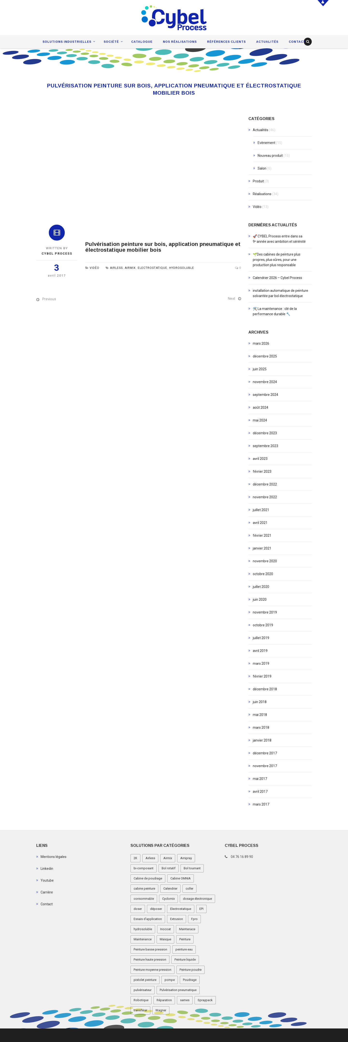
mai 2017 (260, 779)
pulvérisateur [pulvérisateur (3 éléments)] (143, 990)
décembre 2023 (265, 433)
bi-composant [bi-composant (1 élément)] (143, 868)
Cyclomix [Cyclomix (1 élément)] (168, 898)
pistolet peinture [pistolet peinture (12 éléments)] (145, 980)
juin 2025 (260, 369)
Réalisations (262, 194)
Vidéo (94, 268)
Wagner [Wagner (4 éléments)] (160, 1010)
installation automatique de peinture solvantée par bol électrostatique (280, 293)
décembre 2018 (265, 689)
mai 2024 (260, 420)
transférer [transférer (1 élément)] (140, 1010)
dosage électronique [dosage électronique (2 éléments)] (197, 898)
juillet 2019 (261, 638)
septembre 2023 (265, 446)
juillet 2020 (261, 587)
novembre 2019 (265, 612)
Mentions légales (53, 857)
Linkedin (47, 869)
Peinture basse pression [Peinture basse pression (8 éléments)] (150, 949)
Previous (49, 299)
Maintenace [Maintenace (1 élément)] (187, 929)
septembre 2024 (265, 395)
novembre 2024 (265, 382)
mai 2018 (260, 715)
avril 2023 (260, 459)
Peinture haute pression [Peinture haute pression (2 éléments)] (150, 959)
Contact (297, 41)
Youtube (47, 880)
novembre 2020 (265, 561)
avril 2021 (260, 523)
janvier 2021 (262, 548)
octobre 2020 (263, 574)
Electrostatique (152, 268)
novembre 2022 (265, 497)
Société (111, 41)
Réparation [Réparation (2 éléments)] (164, 1000)
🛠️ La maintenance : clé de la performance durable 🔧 (275, 311)
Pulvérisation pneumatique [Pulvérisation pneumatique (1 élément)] (178, 990)
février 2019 (262, 676)
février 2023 (262, 471)
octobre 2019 (263, 625)
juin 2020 (260, 599)
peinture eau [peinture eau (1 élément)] (184, 949)
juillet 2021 (261, 510)
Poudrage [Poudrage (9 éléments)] (189, 980)
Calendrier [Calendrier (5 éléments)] (170, 888)
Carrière (47, 892)
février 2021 (262, 535)
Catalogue (141, 41)
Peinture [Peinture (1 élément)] (184, 939)
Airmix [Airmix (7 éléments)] (167, 858)
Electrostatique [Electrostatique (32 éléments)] (180, 909)
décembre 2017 (265, 753)
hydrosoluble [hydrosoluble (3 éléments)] (143, 929)
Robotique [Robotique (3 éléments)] (141, 1000)
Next (231, 298)
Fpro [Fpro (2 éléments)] (194, 919)
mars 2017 (261, 804)
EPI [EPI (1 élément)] (201, 909)
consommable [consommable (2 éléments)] (144, 898)
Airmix (130, 268)
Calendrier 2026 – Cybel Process (277, 278)
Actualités (267, 41)
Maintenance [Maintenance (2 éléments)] (143, 939)
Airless (116, 268)
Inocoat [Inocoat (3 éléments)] (165, 929)
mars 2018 (261, 727)
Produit (258, 181)
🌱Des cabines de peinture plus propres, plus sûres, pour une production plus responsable (276, 259)
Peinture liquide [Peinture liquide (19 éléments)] (185, 959)
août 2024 (260, 407)
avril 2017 (260, 791)
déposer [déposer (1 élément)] (156, 909)
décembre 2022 (265, 484)
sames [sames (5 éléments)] (184, 1000)
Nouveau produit (270, 155)
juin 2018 (260, 702)
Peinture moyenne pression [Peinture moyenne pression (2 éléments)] (152, 969)
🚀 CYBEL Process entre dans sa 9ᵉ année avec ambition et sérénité (279, 238)
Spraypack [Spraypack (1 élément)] (205, 1000)
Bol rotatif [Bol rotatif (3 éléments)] (168, 868)
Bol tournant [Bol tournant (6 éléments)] (192, 868)
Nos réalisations (180, 41)
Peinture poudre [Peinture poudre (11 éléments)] (191, 969)
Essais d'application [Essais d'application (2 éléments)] (148, 919)
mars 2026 (261, 343)
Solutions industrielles (67, 41)
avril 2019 (260, 651)
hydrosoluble (181, 268)
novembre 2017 (265, 766)
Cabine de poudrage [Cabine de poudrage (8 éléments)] (148, 878)
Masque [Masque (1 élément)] (165, 939)
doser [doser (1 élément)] (138, 909)
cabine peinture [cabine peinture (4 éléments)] (144, 888)
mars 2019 (261, 663)
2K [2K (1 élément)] (135, 858)
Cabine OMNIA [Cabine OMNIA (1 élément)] (180, 878)
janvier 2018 (262, 740)
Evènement (266, 143)
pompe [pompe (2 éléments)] (170, 980)
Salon (262, 168)
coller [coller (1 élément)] (189, 888)
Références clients (226, 41)
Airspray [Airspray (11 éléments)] (186, 858)
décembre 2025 (265, 356)
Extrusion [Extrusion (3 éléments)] (176, 919)
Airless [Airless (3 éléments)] (150, 858)
